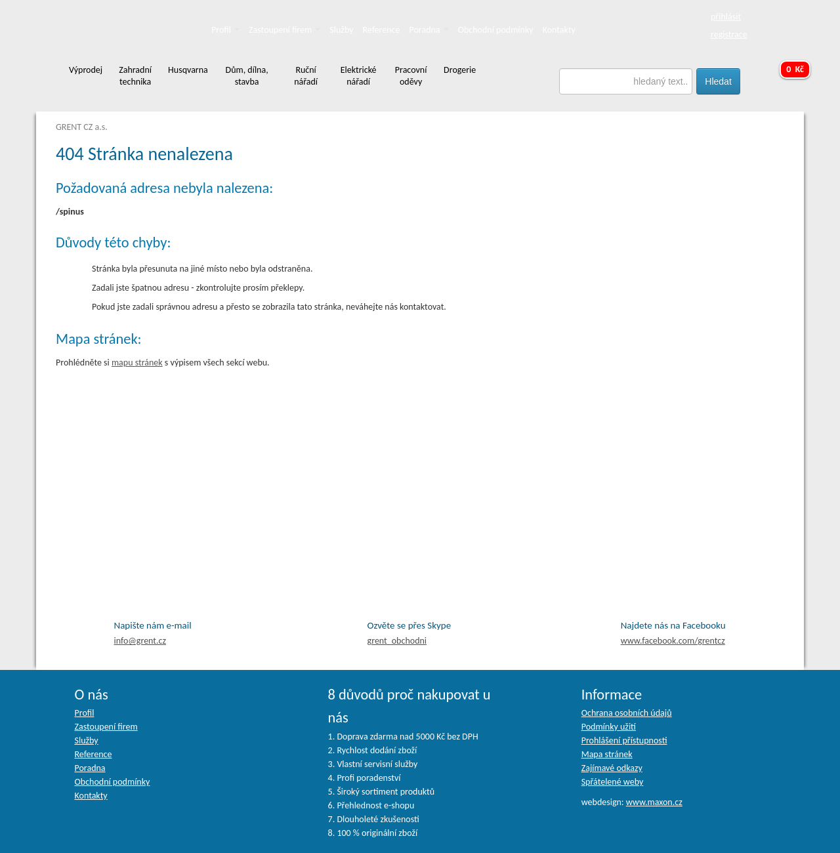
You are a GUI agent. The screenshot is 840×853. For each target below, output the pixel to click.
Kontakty (559, 29)
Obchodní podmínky (496, 29)
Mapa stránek (607, 754)
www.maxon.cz (654, 802)
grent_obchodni (397, 640)
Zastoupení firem (284, 29)
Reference (381, 29)
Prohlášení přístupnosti (624, 740)
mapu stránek (137, 362)
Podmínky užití (608, 726)
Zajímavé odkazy (611, 768)
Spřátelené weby (612, 781)
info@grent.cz (140, 640)
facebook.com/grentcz (673, 640)
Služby (341, 29)
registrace (729, 34)
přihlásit (726, 16)
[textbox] (626, 81)
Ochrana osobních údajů (626, 712)
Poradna (429, 29)
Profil (225, 29)
